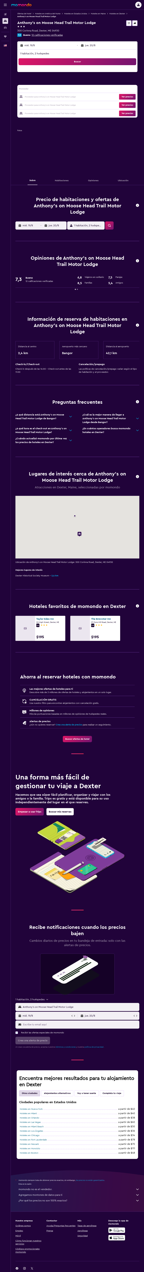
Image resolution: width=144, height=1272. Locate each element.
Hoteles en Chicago (30, 1135)
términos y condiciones (66, 1047)
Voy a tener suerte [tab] (86, 1093)
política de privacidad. (94, 1047)
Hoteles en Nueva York (31, 1109)
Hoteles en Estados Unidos (75, 14)
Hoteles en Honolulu (30, 1148)
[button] (5, 4)
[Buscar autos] (5, 27)
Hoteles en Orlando (29, 1118)
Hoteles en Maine (98, 14)
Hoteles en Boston (29, 1153)
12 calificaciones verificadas (47, 35)
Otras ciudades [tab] (29, 1093)
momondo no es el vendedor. (79, 1189)
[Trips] (5, 36)
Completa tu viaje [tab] (112, 1093)
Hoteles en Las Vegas (30, 1122)
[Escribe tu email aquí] (80, 1024)
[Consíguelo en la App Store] (116, 1238)
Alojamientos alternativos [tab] (57, 1093)
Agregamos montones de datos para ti (79, 1195)
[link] (77, 739)
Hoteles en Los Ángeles (31, 1131)
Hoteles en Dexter (117, 14)
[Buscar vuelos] (5, 14)
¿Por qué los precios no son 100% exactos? (79, 1200)
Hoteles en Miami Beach (32, 1127)
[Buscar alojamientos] (5, 21)
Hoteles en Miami (28, 1113)
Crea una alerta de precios (69, 725)
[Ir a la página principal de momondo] (21, 4)
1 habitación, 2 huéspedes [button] (34, 53)
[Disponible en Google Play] (116, 1230)
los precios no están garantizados (90, 1180)
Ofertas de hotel (24, 14)
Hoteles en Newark (29, 1144)
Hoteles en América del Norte (47, 14)
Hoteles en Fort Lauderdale (33, 1140)
